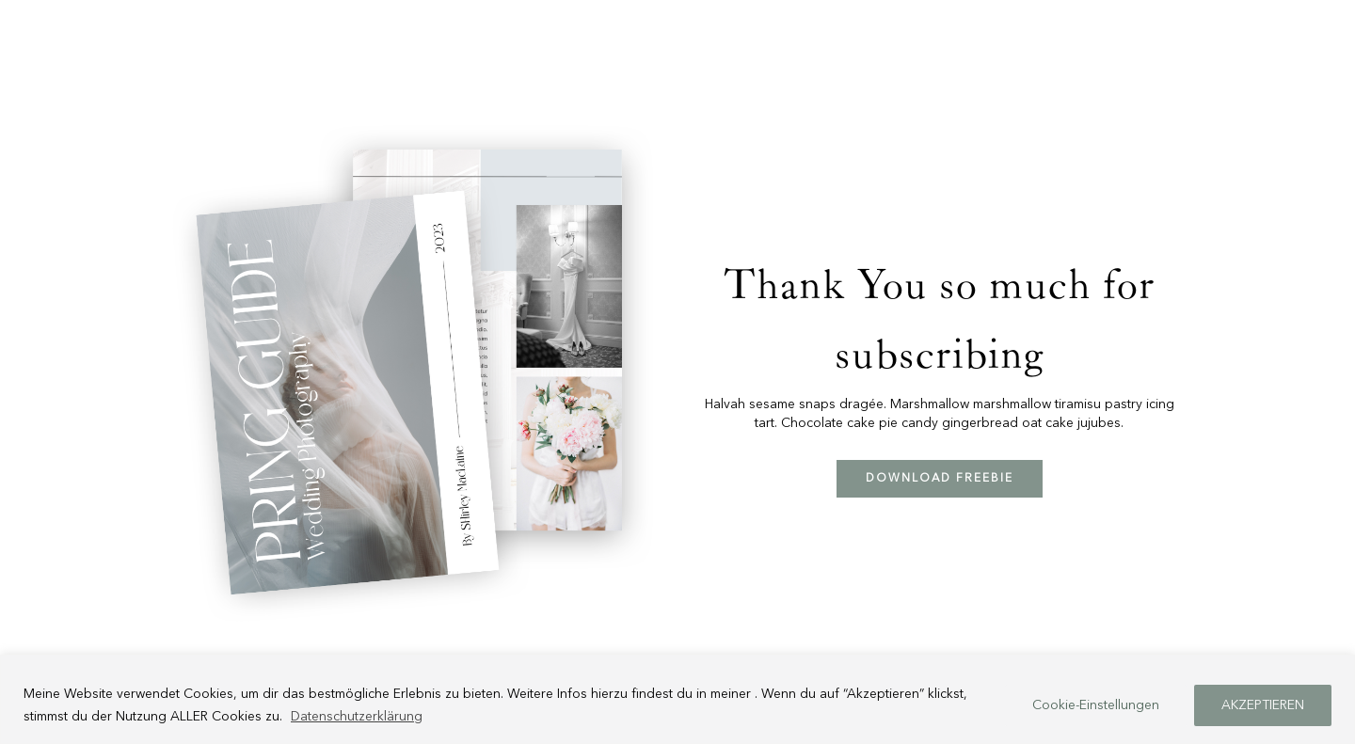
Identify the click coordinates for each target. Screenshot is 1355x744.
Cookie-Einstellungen (1095, 705)
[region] (677, 699)
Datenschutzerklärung (356, 716)
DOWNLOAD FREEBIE (939, 478)
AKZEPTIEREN (1262, 705)
